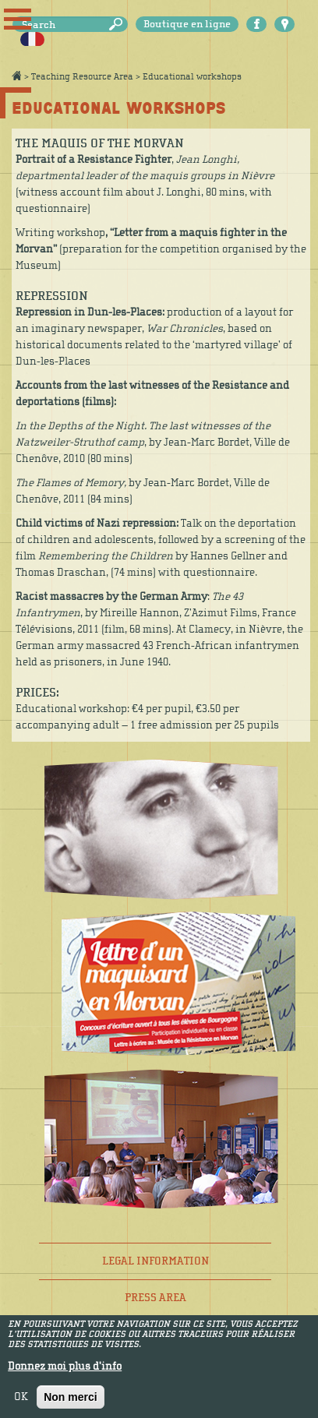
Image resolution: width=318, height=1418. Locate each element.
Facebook (256, 24)
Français (32, 40)
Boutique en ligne (187, 24)
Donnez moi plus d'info (65, 1373)
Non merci (70, 1403)
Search (118, 24)
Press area (155, 1297)
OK (21, 1403)
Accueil (16, 75)
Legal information (155, 1261)
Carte (284, 24)
